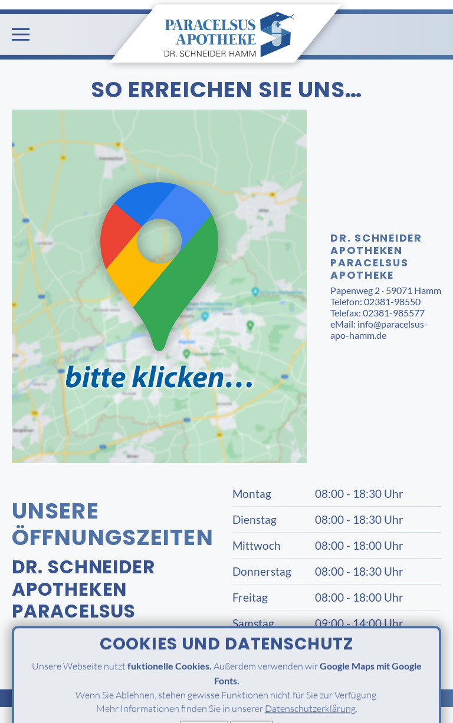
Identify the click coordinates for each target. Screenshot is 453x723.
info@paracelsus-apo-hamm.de (379, 329)
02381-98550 (392, 301)
